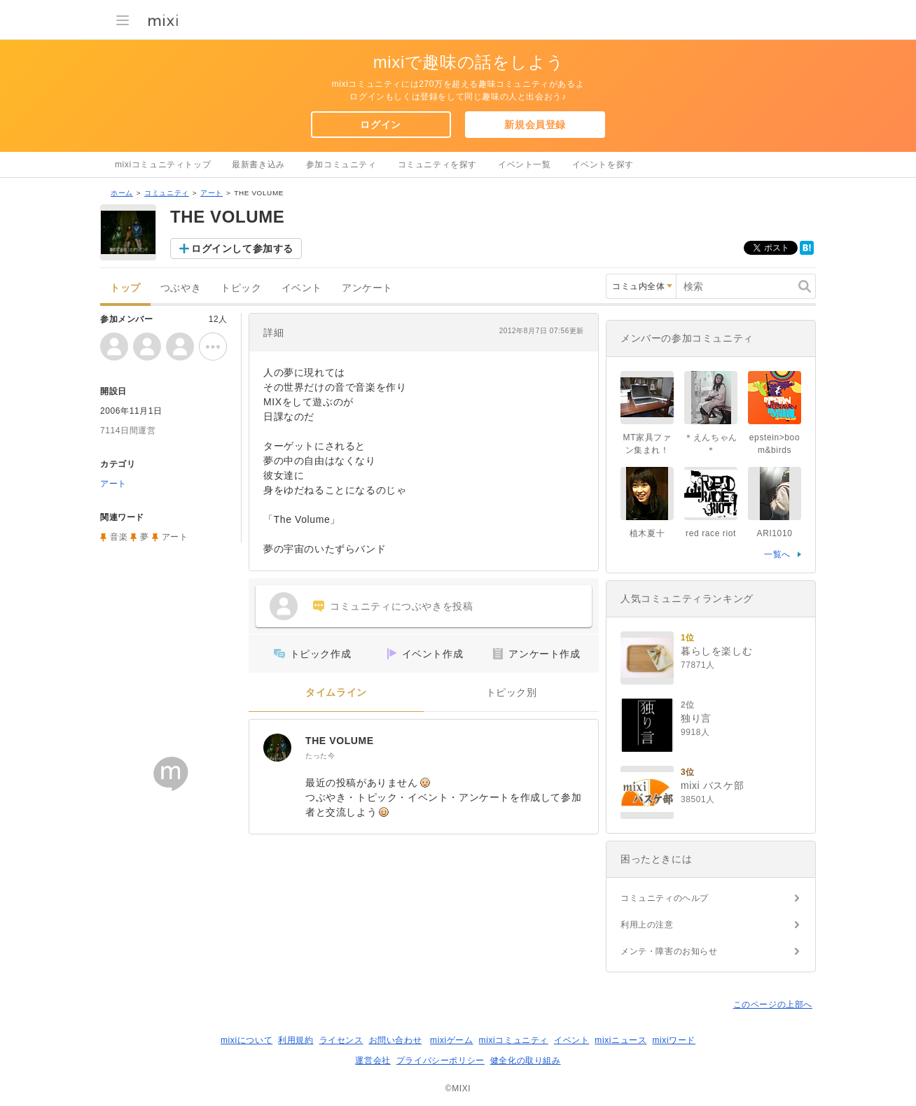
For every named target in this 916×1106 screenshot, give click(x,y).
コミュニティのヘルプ (664, 898)
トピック (241, 288)
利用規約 (295, 1040)
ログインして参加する (242, 248)
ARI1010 (775, 533)
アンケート (367, 288)
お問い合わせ (395, 1040)
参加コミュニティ (341, 164)
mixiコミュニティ (513, 1040)
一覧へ (777, 554)
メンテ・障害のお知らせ (669, 951)
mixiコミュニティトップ (163, 164)
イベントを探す (603, 164)
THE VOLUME (339, 740)
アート (211, 193)
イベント (302, 288)
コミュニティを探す (437, 164)
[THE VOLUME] (277, 748)
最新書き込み (258, 164)
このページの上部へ (772, 1004)
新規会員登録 (535, 124)
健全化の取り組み (525, 1060)
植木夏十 (647, 533)
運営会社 (372, 1060)
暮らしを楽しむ (716, 651)
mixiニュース (620, 1040)
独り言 (696, 718)
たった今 (320, 756)
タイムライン (336, 692)
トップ (125, 288)
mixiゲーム (451, 1040)
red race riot (711, 533)
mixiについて (246, 1040)
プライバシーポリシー (440, 1060)
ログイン (380, 124)
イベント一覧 (524, 164)
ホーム (122, 193)
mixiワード (673, 1040)
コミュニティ (166, 193)
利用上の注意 (647, 925)
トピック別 (511, 692)
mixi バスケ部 (712, 785)
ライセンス (341, 1040)
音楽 (118, 537)
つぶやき (180, 288)
